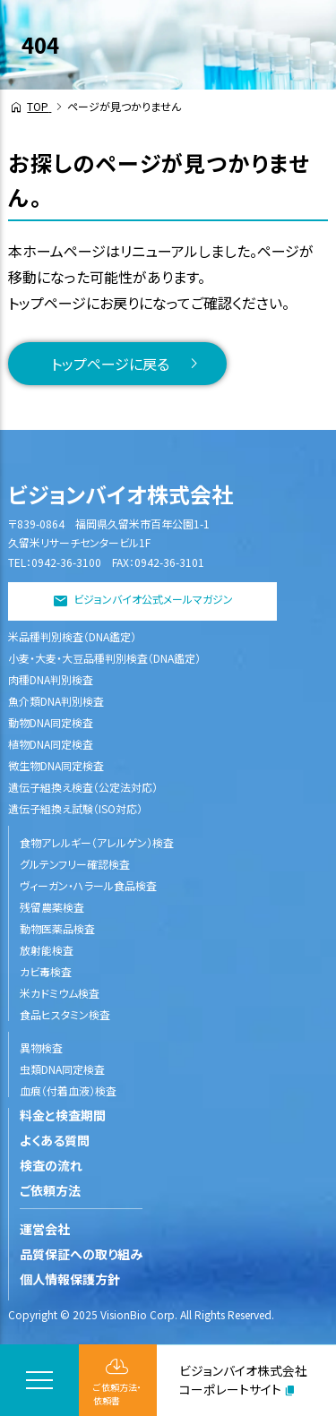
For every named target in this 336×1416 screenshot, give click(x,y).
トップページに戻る (110, 363)
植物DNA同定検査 (50, 743)
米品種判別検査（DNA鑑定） (72, 636)
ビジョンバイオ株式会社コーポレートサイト (243, 1379)
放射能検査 (46, 949)
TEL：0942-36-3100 (54, 562)
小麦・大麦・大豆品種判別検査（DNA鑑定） (104, 657)
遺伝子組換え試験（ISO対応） (75, 808)
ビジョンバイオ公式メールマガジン (153, 599)
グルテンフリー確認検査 (75, 863)
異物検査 (41, 1047)
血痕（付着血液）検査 (68, 1090)
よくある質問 (55, 1140)
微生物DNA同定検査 (56, 765)
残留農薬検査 (52, 906)
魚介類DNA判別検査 (56, 700)
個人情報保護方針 (70, 1279)
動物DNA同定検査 (50, 722)
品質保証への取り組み (81, 1254)
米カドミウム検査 (59, 992)
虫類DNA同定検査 (62, 1069)
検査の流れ (51, 1165)
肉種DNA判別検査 (50, 679)
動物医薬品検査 (57, 928)
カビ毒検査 (46, 971)
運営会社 (45, 1229)
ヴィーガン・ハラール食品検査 (88, 885)
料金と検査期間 (63, 1115)
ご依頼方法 (50, 1190)
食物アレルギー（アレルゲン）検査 (97, 842)
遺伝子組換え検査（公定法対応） (83, 786)
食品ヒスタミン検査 (65, 1014)
